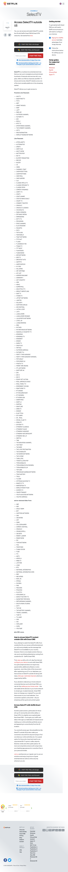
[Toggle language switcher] (61, 4)
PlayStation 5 (33, 849)
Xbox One (32, 853)
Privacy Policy (23, 865)
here (31, 35)
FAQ (20, 852)
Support (21, 839)
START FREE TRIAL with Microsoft (28, 50)
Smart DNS (22, 833)
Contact (21, 841)
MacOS (51, 70)
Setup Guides (23, 831)
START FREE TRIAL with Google (29, 44)
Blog (20, 837)
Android (32, 839)
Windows (52, 67)
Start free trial (35, 55)
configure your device (21, 662)
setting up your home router (29, 686)
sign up (20, 660)
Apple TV (51, 74)
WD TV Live (33, 845)
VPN (20, 850)
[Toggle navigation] (63, 4)
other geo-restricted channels (27, 676)
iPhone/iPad (53, 72)
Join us (16, 754)
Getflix (10, 865)
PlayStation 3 (33, 851)
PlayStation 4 (33, 847)
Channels (22, 829)
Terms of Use (16, 865)
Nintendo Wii (33, 861)
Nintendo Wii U (33, 858)
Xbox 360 (32, 855)
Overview (32, 831)
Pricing (21, 835)
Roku (31, 843)
